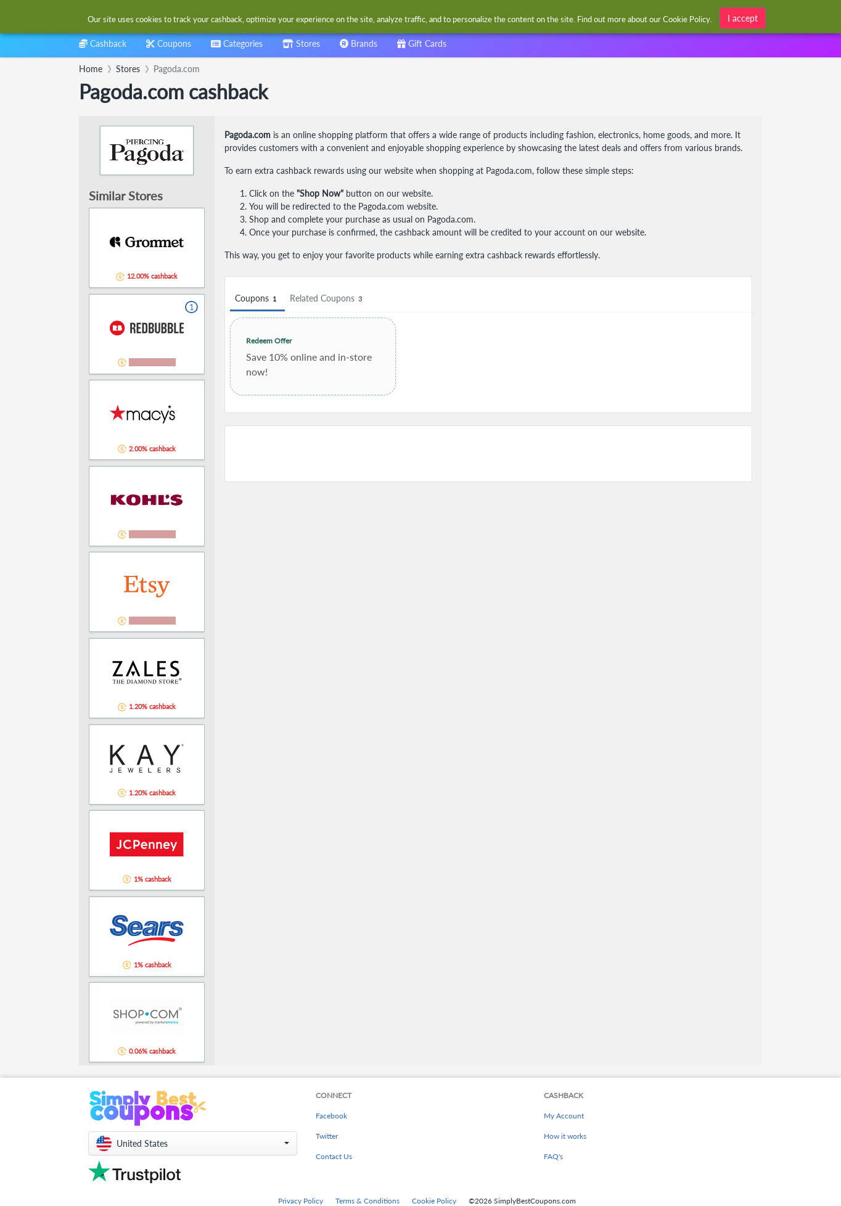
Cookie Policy (434, 1200)
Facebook (331, 1115)
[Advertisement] (488, 454)
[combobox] (237, 47)
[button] (192, 1143)
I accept (743, 17)
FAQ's (553, 1156)
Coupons (257, 299)
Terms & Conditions (367, 1200)
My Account (564, 1115)
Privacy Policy (300, 1200)
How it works (565, 1136)
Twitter (327, 1136)
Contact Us (334, 1156)
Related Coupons (328, 299)
